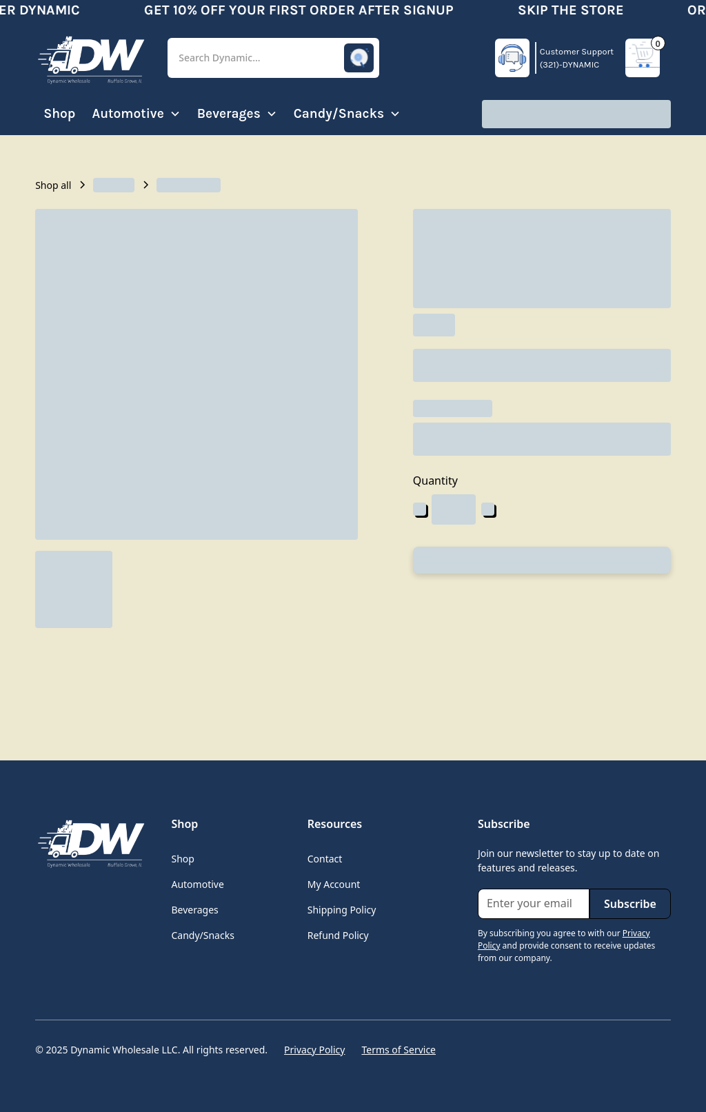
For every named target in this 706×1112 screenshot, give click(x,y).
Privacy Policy (314, 1049)
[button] (273, 58)
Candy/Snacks (202, 935)
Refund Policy (338, 935)
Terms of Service (398, 1049)
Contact (325, 858)
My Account (334, 884)
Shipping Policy (341, 909)
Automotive (197, 884)
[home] (90, 58)
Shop (59, 113)
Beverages (194, 909)
